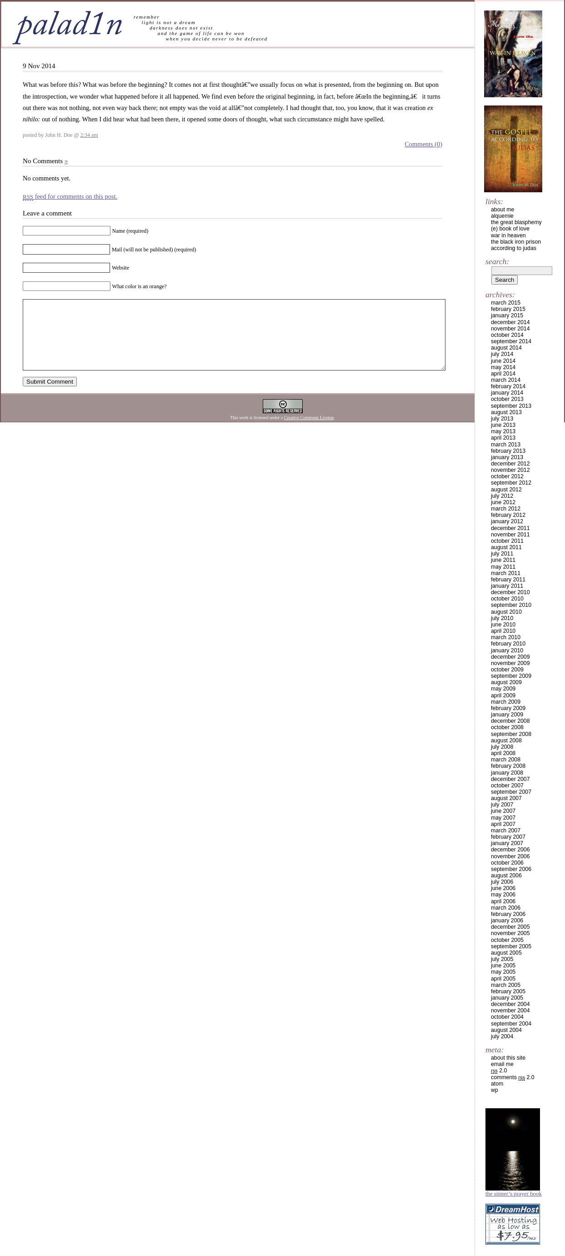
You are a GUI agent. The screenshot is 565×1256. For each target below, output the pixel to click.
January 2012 (507, 521)
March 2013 (505, 444)
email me (502, 1064)
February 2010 (508, 644)
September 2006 (511, 869)
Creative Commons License (309, 431)
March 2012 (505, 508)
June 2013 (503, 425)
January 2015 (507, 315)
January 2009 (507, 714)
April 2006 (503, 901)
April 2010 (503, 631)
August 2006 (506, 875)
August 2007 (506, 798)
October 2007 (507, 785)
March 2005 (505, 985)
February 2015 (508, 309)
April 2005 (503, 979)
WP (494, 1090)
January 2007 (507, 843)
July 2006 (502, 882)
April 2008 (503, 753)
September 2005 (511, 946)
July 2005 (502, 959)
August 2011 (506, 547)
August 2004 (506, 1030)
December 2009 (510, 657)
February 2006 (508, 914)
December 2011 (510, 528)
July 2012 (502, 496)
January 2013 (507, 457)
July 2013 (502, 418)
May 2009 (503, 689)
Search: (497, 261)
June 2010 (503, 624)
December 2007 (510, 779)
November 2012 (510, 470)
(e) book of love (510, 228)
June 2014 (503, 361)
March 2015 (505, 303)
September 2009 (511, 676)
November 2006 (510, 856)
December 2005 (510, 927)
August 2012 (506, 489)
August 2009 (506, 682)
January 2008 (507, 773)
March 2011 (505, 573)
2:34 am (89, 135)
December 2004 (510, 1004)
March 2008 (505, 759)
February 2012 (508, 515)
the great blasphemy (516, 222)
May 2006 (503, 894)
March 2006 (505, 908)
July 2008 (502, 747)
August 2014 (506, 348)
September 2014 (511, 341)
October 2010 (507, 598)
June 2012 (503, 502)
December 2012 (510, 463)
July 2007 (502, 804)
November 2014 (510, 328)
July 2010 (502, 618)
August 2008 (506, 740)
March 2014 (505, 380)
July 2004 (502, 1036)
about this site (508, 1058)
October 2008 (507, 727)
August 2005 (506, 953)
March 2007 (505, 830)
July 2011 (502, 553)
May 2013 (503, 431)
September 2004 (511, 1024)
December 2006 (510, 849)
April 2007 (503, 824)
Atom (497, 1084)
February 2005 (508, 991)
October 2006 (507, 863)
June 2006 (503, 888)
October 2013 (507, 399)
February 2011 (508, 579)
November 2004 (510, 1010)
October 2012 (507, 476)
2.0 (499, 1070)
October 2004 (507, 1017)
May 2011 (503, 567)
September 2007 (511, 792)
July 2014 (502, 354)
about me (502, 209)
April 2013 (503, 438)
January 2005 (507, 998)
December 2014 (510, 322)
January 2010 (507, 650)
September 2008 (511, 734)
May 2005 (503, 972)
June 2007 (503, 811)
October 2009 (507, 669)
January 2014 (507, 393)
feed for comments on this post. (70, 196)
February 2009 (508, 708)
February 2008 (508, 766)
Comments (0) (423, 144)
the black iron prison (516, 242)
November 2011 (510, 534)
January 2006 (507, 920)
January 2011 (507, 586)
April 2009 (503, 695)
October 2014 (507, 335)
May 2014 (503, 367)
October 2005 (507, 940)
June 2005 (503, 965)
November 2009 (510, 663)
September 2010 (511, 605)
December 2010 (510, 592)
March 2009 (505, 702)
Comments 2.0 (513, 1077)
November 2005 (510, 933)
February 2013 (508, 451)
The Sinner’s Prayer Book (513, 1194)
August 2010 (506, 612)
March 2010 (505, 637)
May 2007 (503, 818)
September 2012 (511, 483)
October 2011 (507, 541)
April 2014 (503, 373)
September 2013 (511, 406)
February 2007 (508, 837)
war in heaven (508, 235)
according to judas (513, 248)
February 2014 (508, 386)
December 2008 (510, 721)
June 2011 (503, 560)
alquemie (502, 216)
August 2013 (506, 412)
